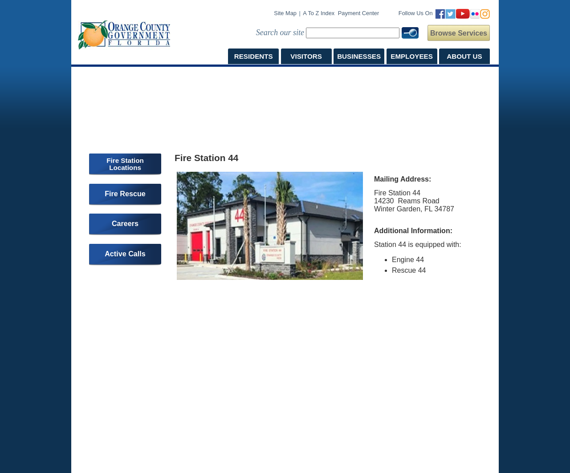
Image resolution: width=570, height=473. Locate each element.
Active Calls (125, 254)
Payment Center (358, 13)
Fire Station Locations (125, 164)
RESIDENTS (253, 56)
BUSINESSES (359, 56)
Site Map (285, 13)
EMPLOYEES (412, 56)
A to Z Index (318, 13)
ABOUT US (464, 56)
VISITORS (306, 56)
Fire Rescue (125, 194)
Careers (125, 223)
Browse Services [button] (458, 33)
